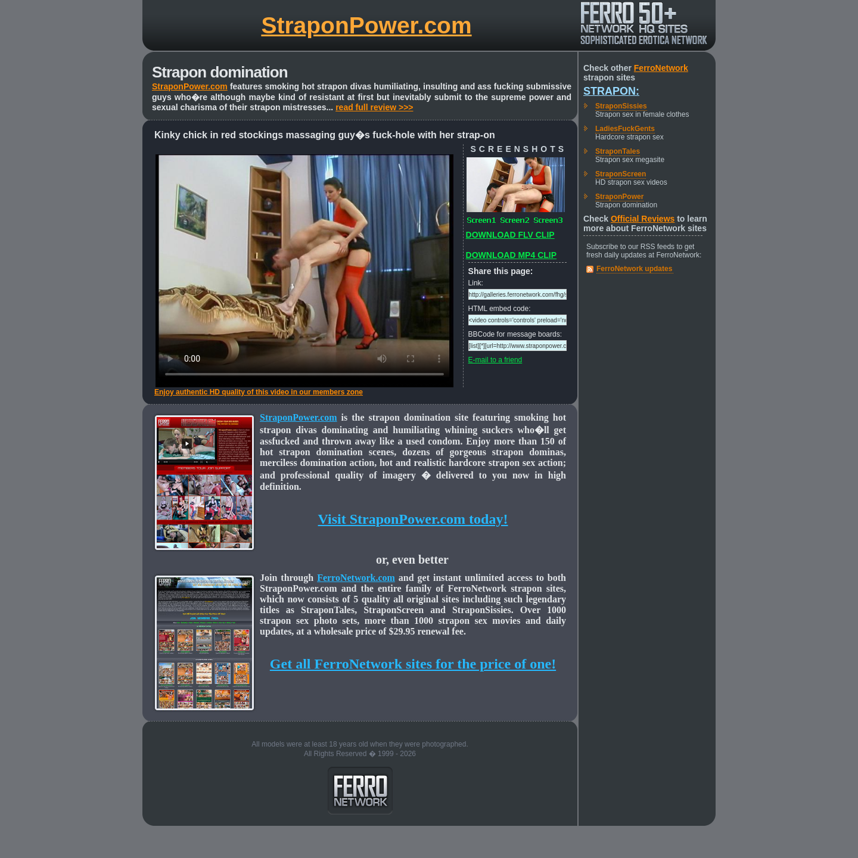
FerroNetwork (661, 68)
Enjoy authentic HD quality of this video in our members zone (258, 392)
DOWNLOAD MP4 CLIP (511, 255)
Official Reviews (642, 218)
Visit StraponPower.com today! (413, 519)
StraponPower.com (366, 25)
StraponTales (617, 151)
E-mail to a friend (495, 360)
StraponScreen (620, 174)
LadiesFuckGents (625, 129)
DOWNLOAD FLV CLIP (510, 235)
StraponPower (619, 196)
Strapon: (611, 91)
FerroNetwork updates (634, 269)
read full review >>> (374, 107)
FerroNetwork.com (356, 578)
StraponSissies (621, 106)
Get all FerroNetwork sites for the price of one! (413, 664)
